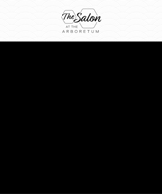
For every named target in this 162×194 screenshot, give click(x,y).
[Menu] (149, 21)
